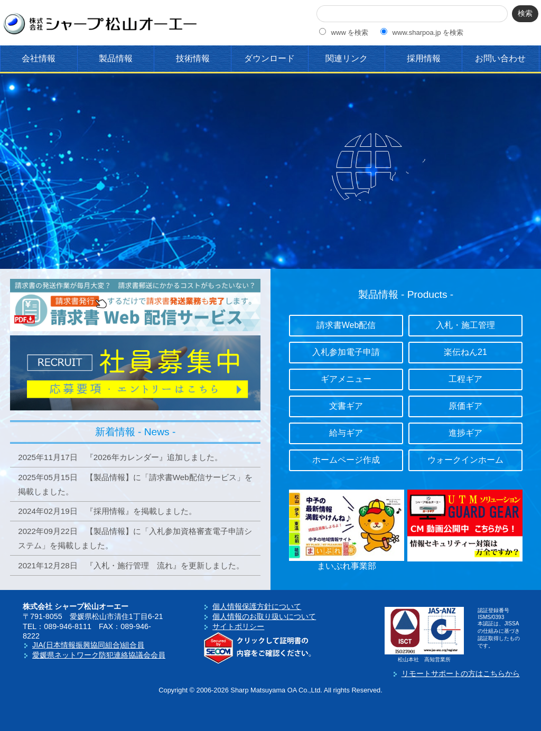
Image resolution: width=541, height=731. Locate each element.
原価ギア (465, 405)
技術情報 (193, 58)
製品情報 (116, 58)
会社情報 (38, 58)
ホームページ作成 (346, 459)
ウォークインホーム (465, 459)
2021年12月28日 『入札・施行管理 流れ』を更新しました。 (131, 565)
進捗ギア (465, 432)
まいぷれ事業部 (346, 565)
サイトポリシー (238, 626)
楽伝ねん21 (465, 352)
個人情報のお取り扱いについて (264, 616)
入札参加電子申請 (346, 352)
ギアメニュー (346, 378)
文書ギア (346, 405)
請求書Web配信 (346, 325)
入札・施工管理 (465, 325)
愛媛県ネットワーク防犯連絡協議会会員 (98, 655)
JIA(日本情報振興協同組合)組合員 (88, 645)
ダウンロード (269, 58)
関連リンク (346, 58)
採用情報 (424, 58)
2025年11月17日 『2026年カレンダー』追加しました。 (120, 457)
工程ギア (465, 378)
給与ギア (346, 432)
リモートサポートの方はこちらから (461, 673)
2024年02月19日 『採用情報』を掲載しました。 (107, 511)
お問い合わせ (500, 58)
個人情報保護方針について (256, 606)
